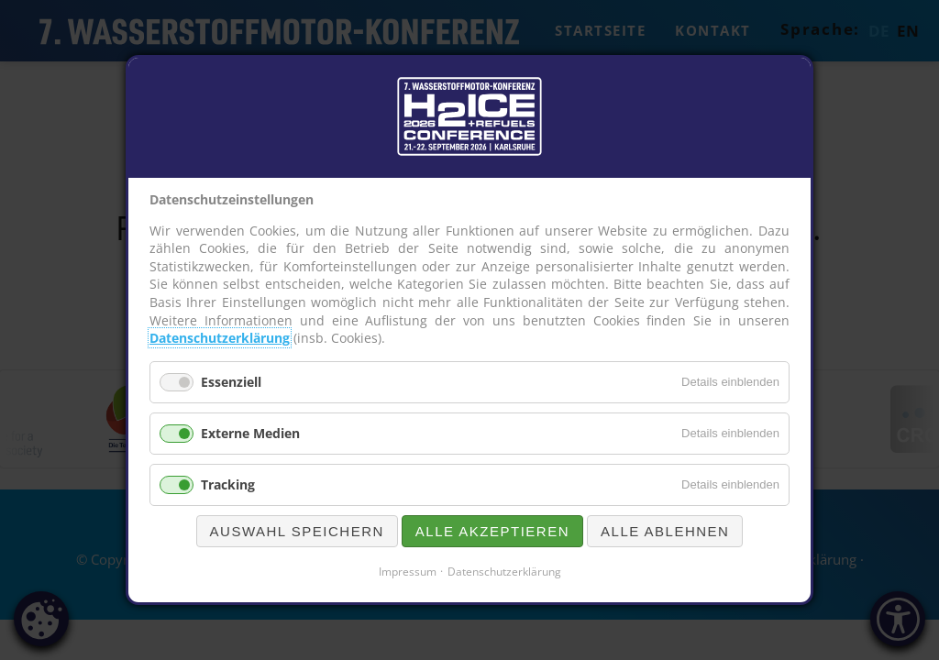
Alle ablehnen (665, 531)
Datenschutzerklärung (219, 337)
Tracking (228, 484)
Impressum (407, 571)
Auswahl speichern (297, 531)
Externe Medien (250, 433)
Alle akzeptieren (492, 531)
